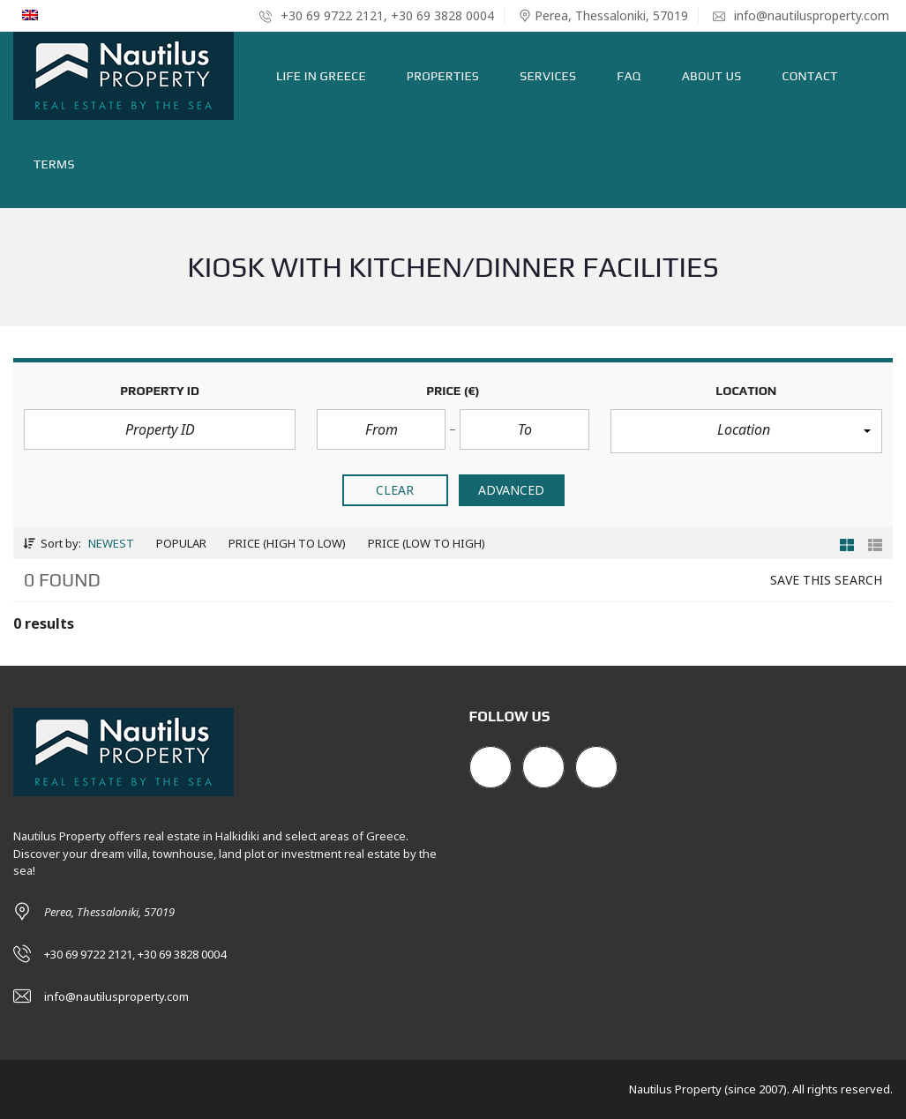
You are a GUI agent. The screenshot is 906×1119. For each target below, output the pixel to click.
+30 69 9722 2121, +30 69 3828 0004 (376, 15)
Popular (181, 543)
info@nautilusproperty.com (801, 15)
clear (395, 489)
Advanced (511, 489)
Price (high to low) (287, 543)
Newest (111, 543)
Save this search (826, 579)
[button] (746, 431)
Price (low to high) (426, 543)
